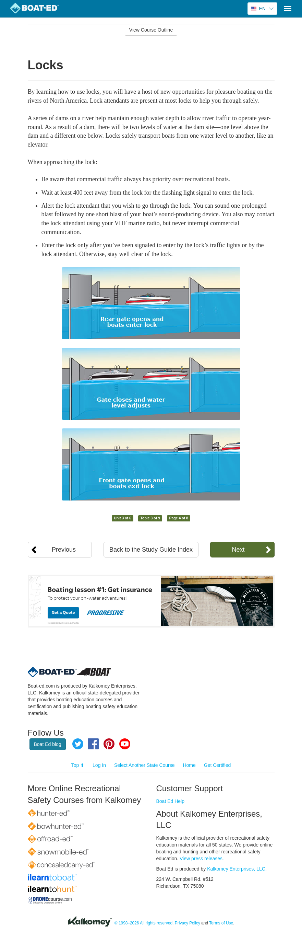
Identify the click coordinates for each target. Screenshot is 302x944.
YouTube (124, 743)
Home (189, 765)
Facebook (93, 743)
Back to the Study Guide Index (151, 549)
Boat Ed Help (170, 801)
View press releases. (202, 858)
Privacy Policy (187, 923)
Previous (64, 549)
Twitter (77, 743)
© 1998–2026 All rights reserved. (144, 923)
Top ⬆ (77, 765)
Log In (99, 765)
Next (238, 549)
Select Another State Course (144, 765)
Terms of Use (221, 923)
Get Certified (217, 765)
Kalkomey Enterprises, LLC (236, 869)
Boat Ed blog (47, 744)
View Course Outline (151, 30)
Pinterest (109, 743)
